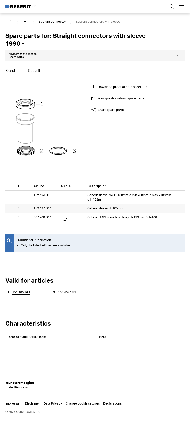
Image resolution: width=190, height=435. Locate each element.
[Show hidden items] (25, 21)
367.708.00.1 (42, 217)
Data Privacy (53, 403)
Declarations (112, 403)
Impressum (13, 403)
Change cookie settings (83, 403)
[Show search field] (172, 6)
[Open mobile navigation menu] (181, 6)
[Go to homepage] (9, 21)
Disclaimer (32, 403)
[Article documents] (65, 220)
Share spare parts (107, 110)
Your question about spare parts (117, 98)
